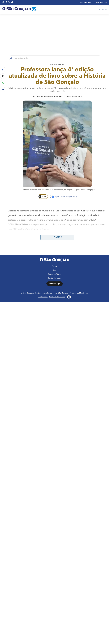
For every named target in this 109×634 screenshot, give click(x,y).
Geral (54, 479)
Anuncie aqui (54, 492)
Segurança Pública (54, 483)
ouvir (42, 196)
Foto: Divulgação (88, 190)
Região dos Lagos (54, 487)
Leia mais (57, 237)
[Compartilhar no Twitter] (2, 76)
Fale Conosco (43, 505)
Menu (103, 9)
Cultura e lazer (57, 65)
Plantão (54, 475)
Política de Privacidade (57, 505)
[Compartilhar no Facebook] (2, 69)
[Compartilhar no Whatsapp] (2, 82)
